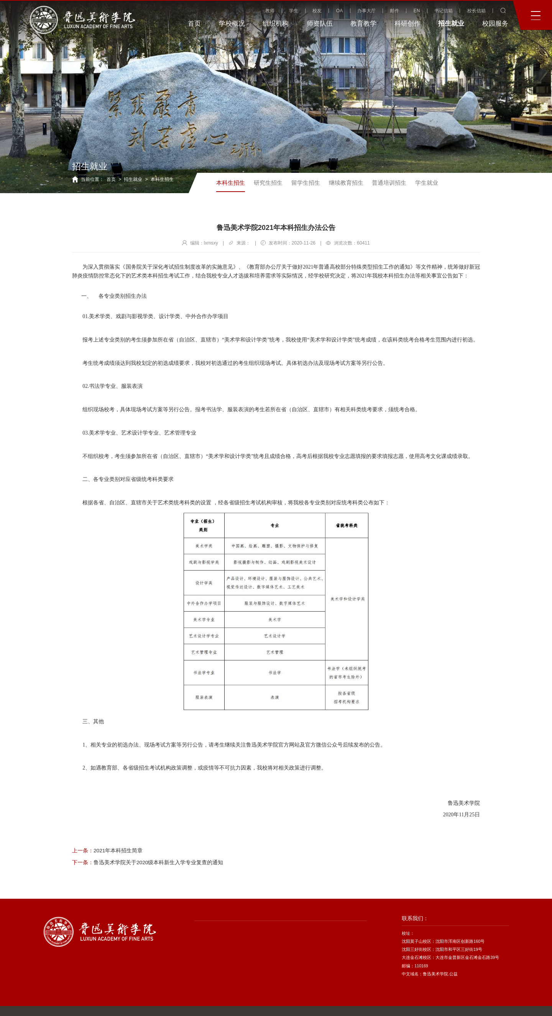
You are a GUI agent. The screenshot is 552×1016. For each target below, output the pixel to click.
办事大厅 (366, 10)
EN (417, 10)
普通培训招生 (389, 182)
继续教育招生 (346, 182)
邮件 (394, 10)
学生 (293, 10)
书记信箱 (443, 10)
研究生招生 (268, 182)
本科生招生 (162, 179)
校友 (317, 10)
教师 (269, 10)
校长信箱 (476, 10)
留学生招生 (305, 182)
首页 (111, 179)
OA (339, 10)
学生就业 (426, 182)
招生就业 (133, 179)
